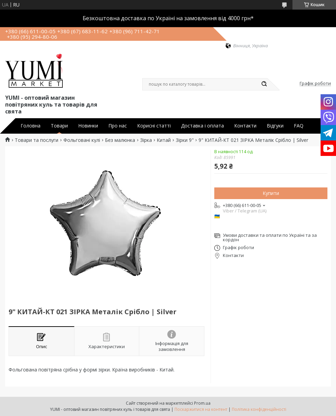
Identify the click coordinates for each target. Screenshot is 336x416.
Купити (271, 193)
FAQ (298, 125)
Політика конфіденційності (259, 409)
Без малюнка (120, 140)
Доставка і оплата (202, 125)
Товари (59, 125)
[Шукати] (264, 84)
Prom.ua (202, 403)
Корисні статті (154, 125)
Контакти (245, 125)
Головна (30, 125)
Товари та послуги (36, 140)
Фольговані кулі (81, 140)
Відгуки (275, 125)
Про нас (117, 125)
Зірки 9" (185, 140)
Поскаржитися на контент (201, 409)
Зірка (146, 140)
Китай (164, 140)
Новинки (88, 125)
